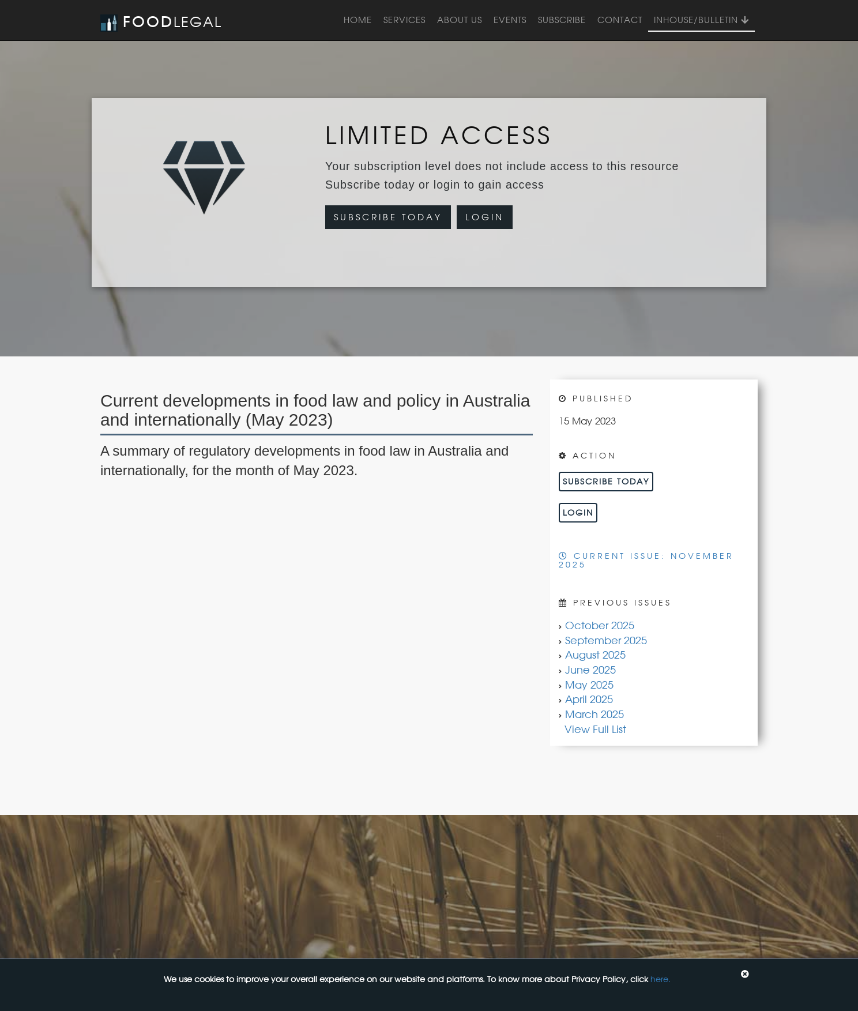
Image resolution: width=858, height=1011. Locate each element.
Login (484, 217)
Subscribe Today (388, 217)
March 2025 (594, 714)
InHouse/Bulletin (701, 19)
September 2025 (606, 640)
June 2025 (590, 669)
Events (510, 19)
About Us (459, 19)
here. (660, 979)
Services (404, 19)
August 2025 (595, 654)
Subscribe (562, 19)
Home (358, 19)
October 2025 (599, 625)
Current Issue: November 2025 (646, 560)
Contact (619, 19)
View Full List (595, 729)
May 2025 (589, 684)
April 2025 (589, 699)
